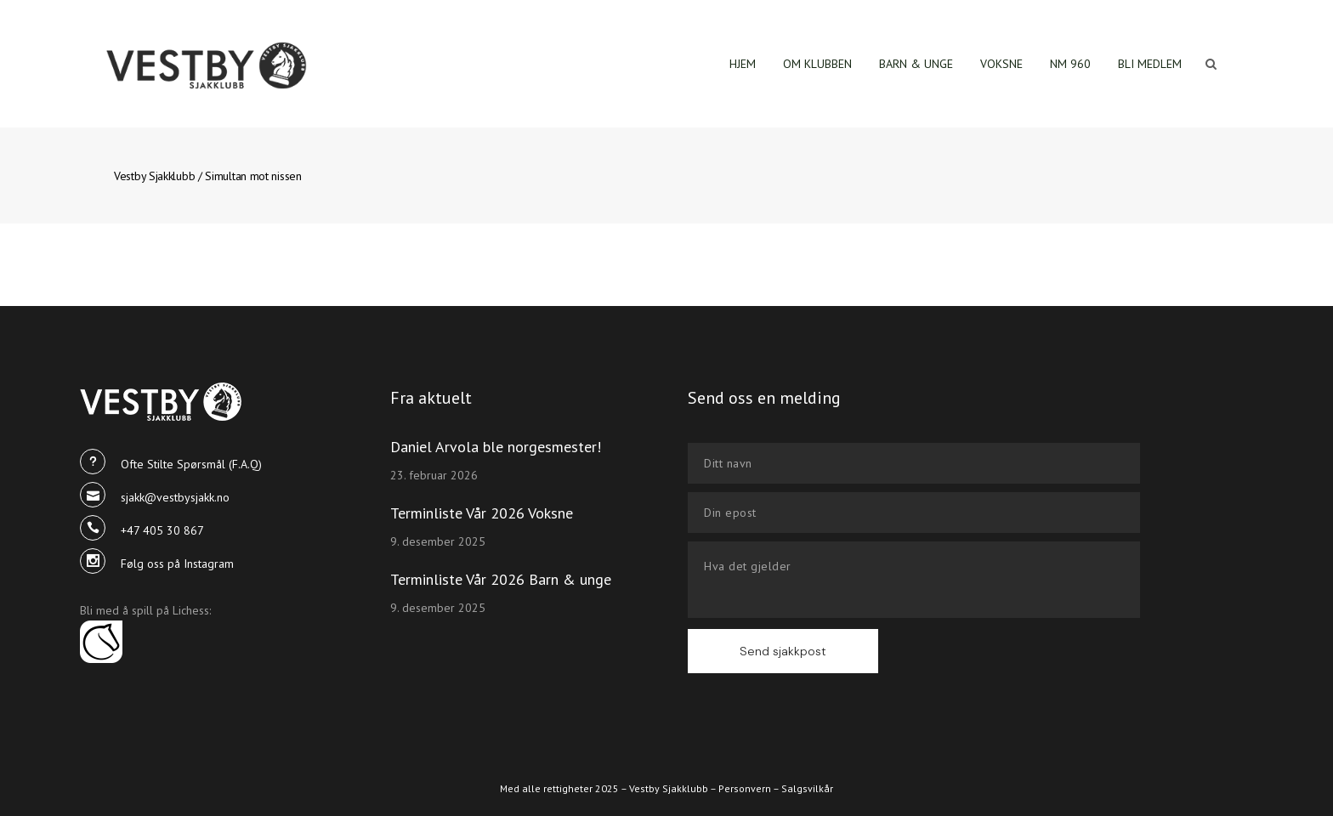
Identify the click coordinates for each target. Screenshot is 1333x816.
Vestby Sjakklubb (154, 176)
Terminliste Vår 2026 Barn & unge (500, 579)
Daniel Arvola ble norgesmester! (495, 446)
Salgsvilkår (807, 788)
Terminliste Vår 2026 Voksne (481, 513)
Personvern (744, 788)
